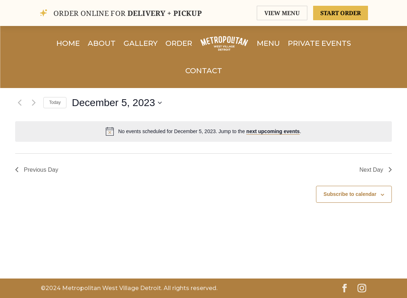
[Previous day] (19, 102)
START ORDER (340, 13)
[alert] (203, 131)
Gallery (140, 43)
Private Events (319, 43)
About (102, 43)
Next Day (375, 170)
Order (178, 43)
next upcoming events (273, 131)
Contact (203, 70)
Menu (268, 43)
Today (55, 102)
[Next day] (33, 102)
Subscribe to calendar (350, 194)
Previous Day (36, 170)
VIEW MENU (282, 13)
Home (68, 43)
